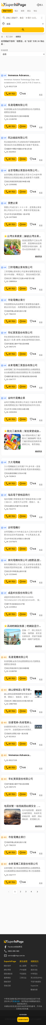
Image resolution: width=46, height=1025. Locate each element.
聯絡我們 (7, 982)
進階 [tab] (22, 11)
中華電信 (34, 974)
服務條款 (7, 978)
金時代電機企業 (16, 398)
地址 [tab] (35, 11)
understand (23, 1019)
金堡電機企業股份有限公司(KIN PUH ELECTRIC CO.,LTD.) (22, 170)
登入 (39, 4)
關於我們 (7, 966)
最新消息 (34, 970)
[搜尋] (23, 29)
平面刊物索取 (36, 982)
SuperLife (34, 986)
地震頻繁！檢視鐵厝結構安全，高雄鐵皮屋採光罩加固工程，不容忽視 (22, 806)
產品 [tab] (29, 11)
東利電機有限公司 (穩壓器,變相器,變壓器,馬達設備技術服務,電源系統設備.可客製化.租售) (25, 560)
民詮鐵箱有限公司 (18, 137)
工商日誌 (23, 978)
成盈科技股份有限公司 (20, 593)
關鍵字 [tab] (7, 11)
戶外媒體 (23, 970)
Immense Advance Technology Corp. (18, 75)
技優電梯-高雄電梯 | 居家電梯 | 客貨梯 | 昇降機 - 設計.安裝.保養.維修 (20, 722)
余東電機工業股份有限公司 (22, 365)
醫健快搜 (34, 989)
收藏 (22, 94)
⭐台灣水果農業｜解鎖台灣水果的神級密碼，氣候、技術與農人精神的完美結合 (22, 236)
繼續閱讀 (38, 256)
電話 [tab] (16, 11)
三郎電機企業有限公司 (20, 267)
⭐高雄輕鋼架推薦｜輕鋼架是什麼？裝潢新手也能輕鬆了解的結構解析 (22, 626)
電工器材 (9, 37)
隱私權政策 (8, 974)
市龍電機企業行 (16, 300)
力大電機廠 (14, 462)
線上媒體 (23, 966)
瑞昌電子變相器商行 (19, 495)
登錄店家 (7, 986)
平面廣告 (23, 974)
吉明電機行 (14, 527)
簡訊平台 (34, 966)
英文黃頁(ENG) (36, 978)
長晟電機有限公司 (18, 105)
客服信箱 (16, 1001)
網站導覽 (7, 970)
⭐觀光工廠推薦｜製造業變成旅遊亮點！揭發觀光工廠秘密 (22, 431)
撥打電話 (10, 94)
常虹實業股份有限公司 (20, 332)
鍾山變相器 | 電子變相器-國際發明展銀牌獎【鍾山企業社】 (20, 690)
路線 (22, 126)
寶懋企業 (13, 203)
